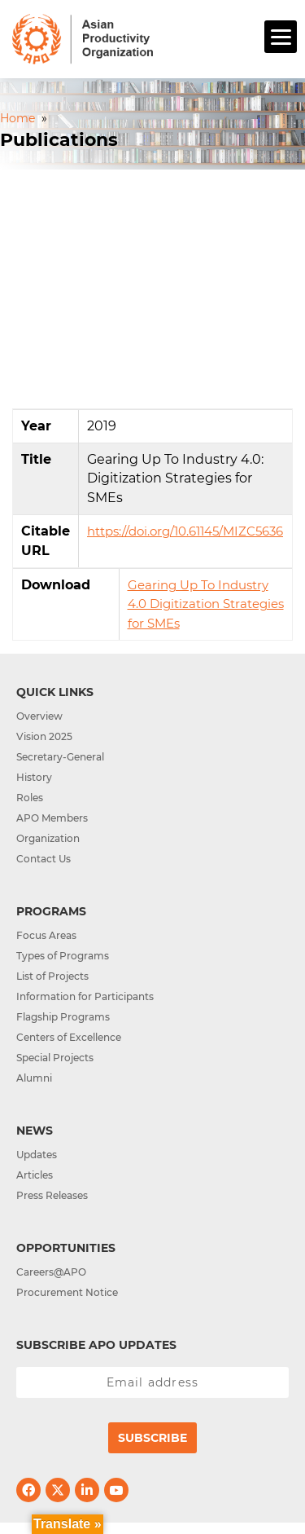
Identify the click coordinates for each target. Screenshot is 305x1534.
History (34, 777)
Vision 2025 (44, 736)
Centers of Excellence (68, 1037)
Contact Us (43, 859)
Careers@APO (51, 1272)
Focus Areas (46, 935)
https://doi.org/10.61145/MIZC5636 (185, 531)
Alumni (34, 1078)
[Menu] (280, 36)
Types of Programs (62, 956)
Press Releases (52, 1195)
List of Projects (52, 976)
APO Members (52, 818)
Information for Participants (85, 996)
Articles (34, 1175)
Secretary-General (60, 757)
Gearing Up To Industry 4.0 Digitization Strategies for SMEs (206, 604)
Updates (36, 1154)
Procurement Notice (67, 1292)
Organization (48, 838)
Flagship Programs (63, 1017)
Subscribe (152, 1437)
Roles (29, 797)
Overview (39, 716)
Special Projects (55, 1057)
